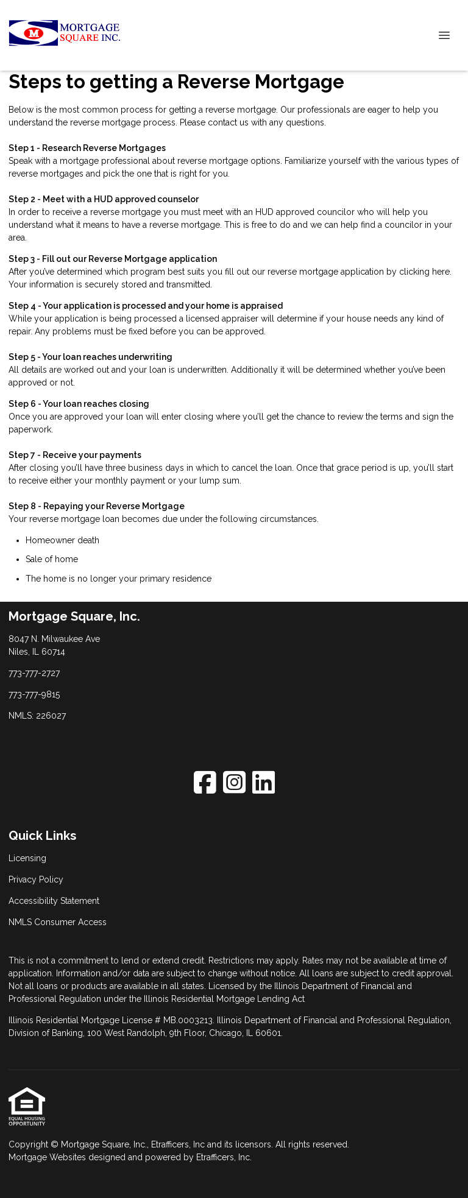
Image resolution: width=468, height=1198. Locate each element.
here (441, 272)
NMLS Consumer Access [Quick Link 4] (58, 922)
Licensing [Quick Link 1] (27, 858)
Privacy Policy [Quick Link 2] (36, 879)
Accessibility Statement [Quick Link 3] (54, 901)
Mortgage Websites (48, 1157)
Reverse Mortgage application (152, 259)
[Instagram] (234, 782)
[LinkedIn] (263, 782)
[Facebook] (205, 782)
